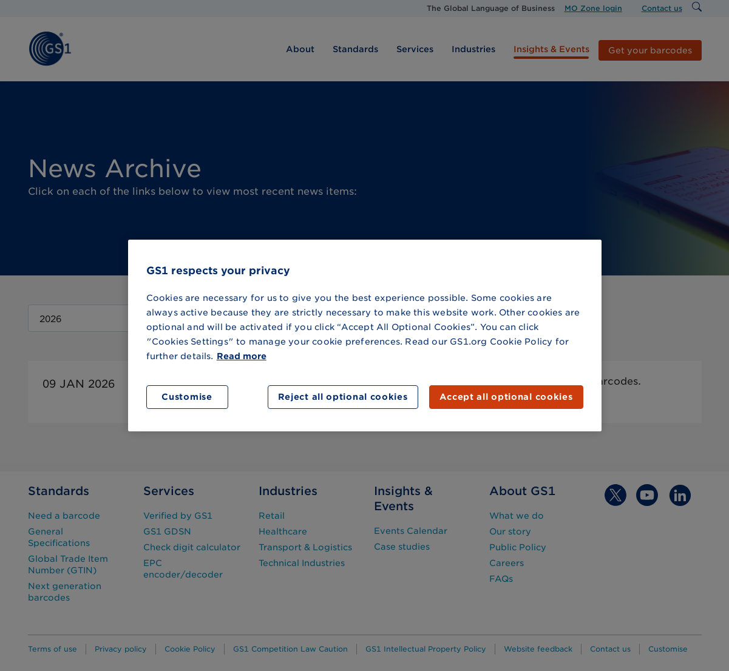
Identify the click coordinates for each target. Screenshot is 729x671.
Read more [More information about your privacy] (241, 356)
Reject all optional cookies (343, 397)
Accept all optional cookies (506, 397)
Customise (186, 397)
